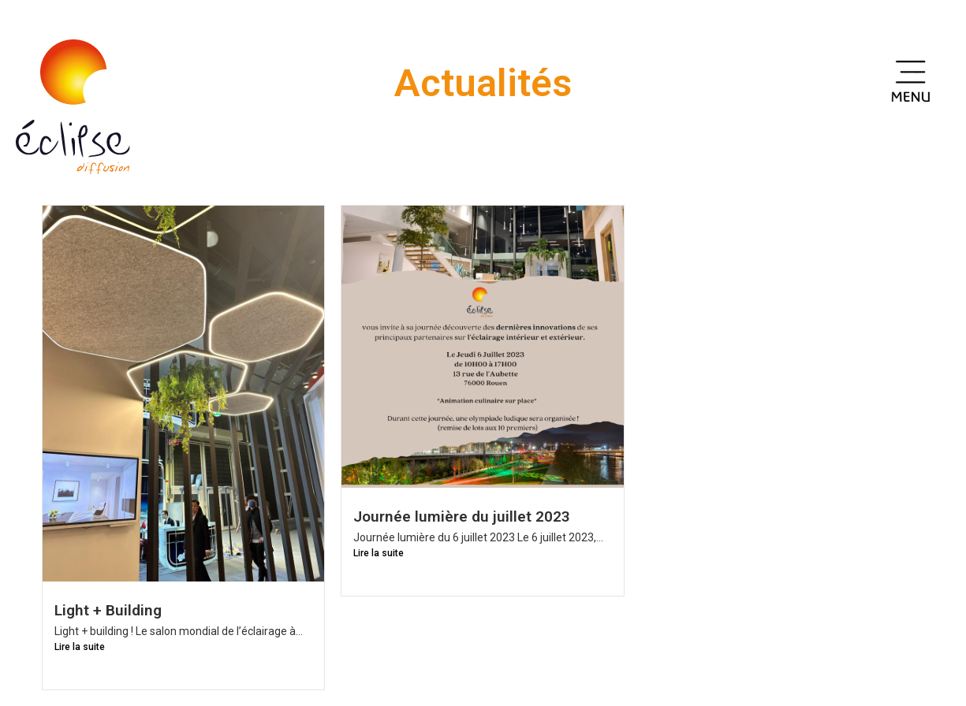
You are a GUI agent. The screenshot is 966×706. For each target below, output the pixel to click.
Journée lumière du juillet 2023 (461, 516)
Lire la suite (79, 646)
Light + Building (108, 610)
